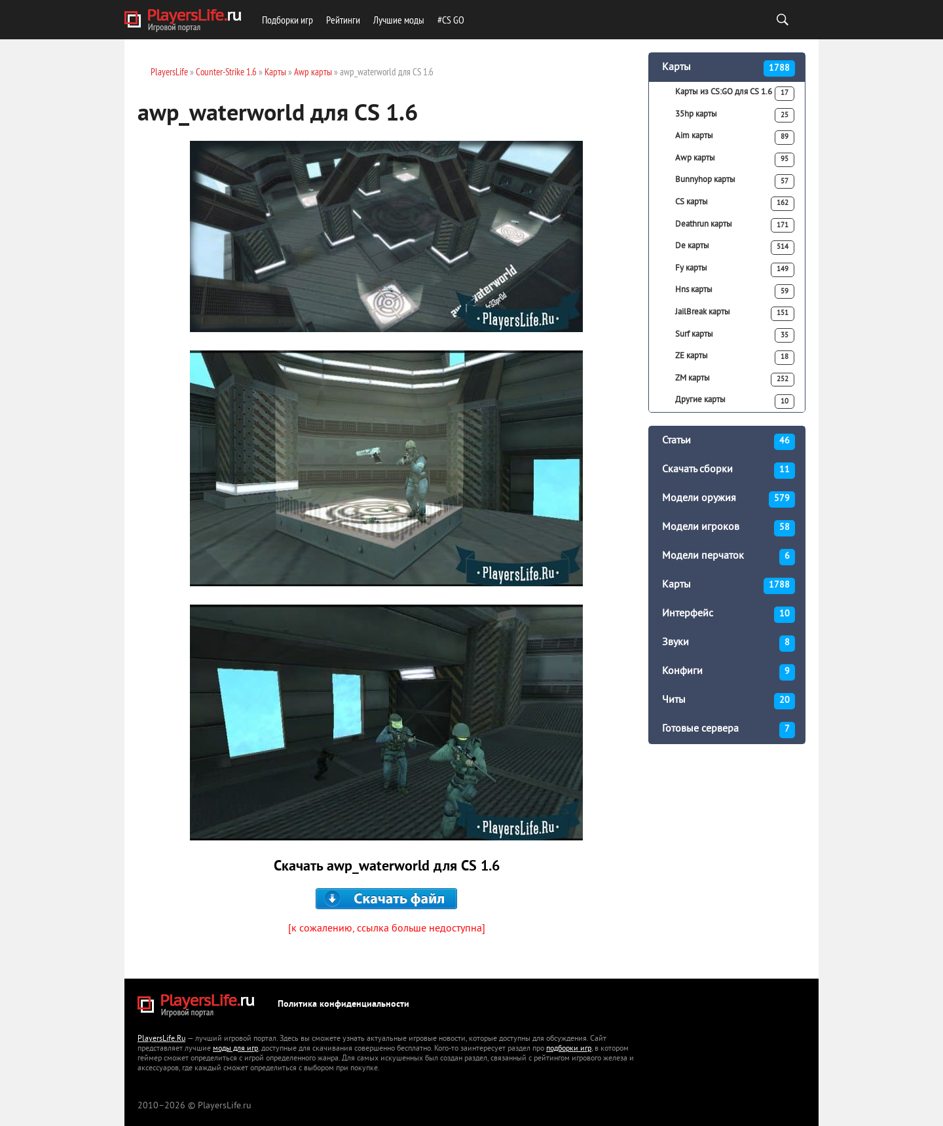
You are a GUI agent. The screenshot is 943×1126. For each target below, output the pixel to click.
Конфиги (728, 672)
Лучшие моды (398, 19)
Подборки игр (287, 19)
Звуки (728, 643)
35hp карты (734, 115)
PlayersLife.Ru (161, 1039)
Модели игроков (728, 528)
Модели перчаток (728, 557)
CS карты (734, 204)
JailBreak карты (734, 314)
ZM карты (734, 380)
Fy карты (734, 270)
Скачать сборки (728, 470)
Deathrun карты (734, 225)
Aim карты (734, 137)
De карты (734, 247)
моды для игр (235, 1049)
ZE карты (734, 357)
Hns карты (734, 291)
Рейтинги (343, 19)
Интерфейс (728, 615)
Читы (728, 701)
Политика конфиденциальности (343, 1004)
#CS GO (450, 19)
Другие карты (734, 401)
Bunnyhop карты (734, 181)
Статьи (728, 442)
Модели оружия (728, 499)
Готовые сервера (728, 730)
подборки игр (568, 1049)
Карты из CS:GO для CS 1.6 (734, 93)
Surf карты (734, 335)
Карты (728, 68)
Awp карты (734, 160)
